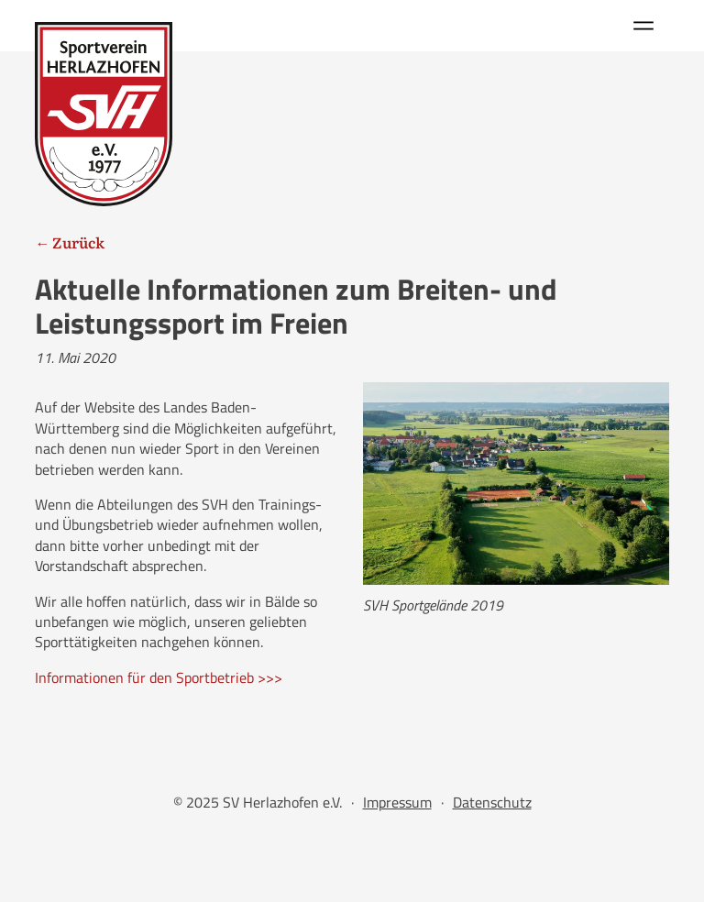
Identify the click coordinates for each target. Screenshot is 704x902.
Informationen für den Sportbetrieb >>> (158, 677)
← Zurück (69, 242)
